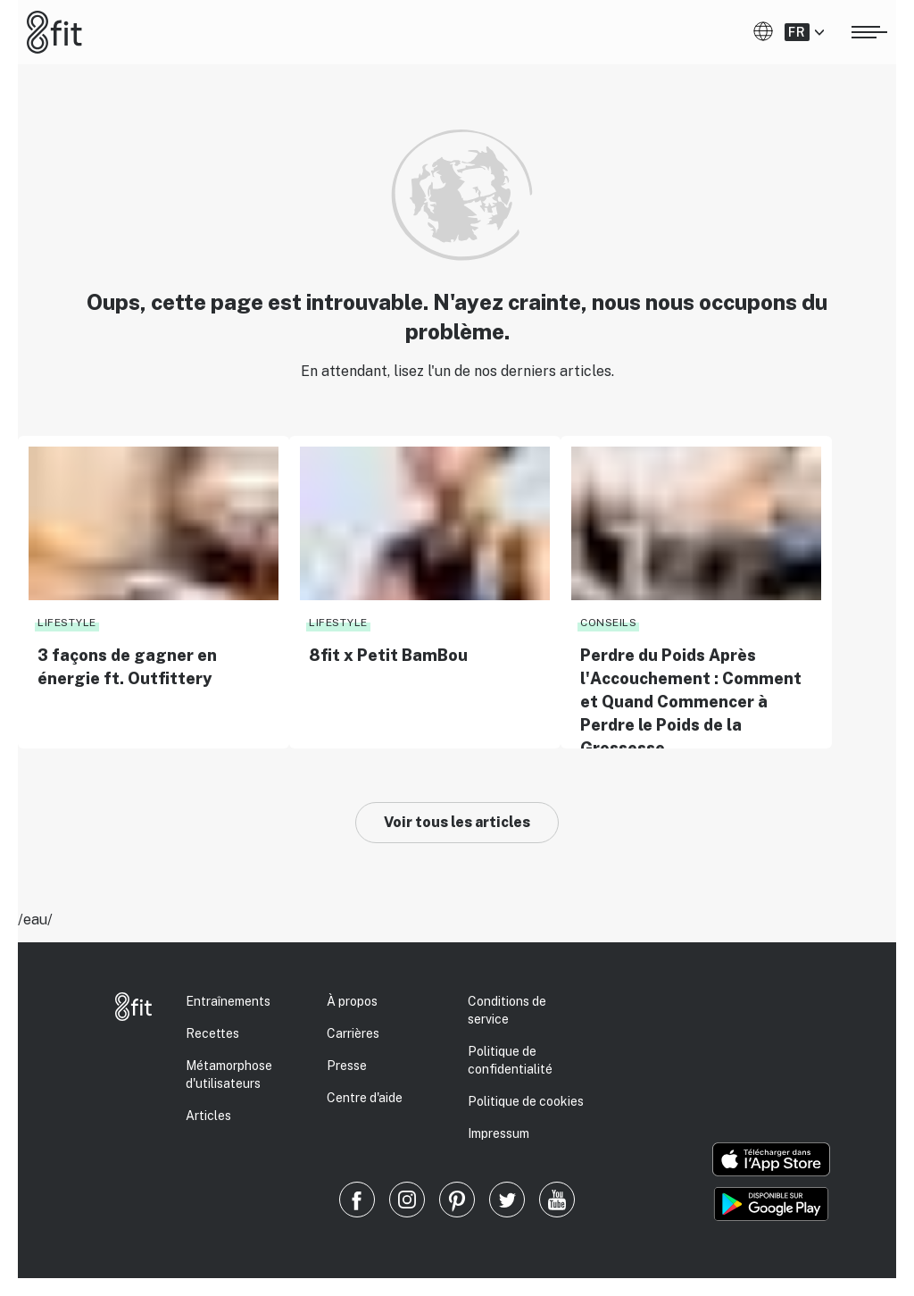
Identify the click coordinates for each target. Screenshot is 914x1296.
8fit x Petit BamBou (388, 655)
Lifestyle (66, 622)
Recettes (212, 1033)
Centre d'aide (365, 1098)
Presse (347, 1065)
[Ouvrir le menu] (869, 29)
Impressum (498, 1133)
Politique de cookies (526, 1101)
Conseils (608, 622)
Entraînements (228, 1001)
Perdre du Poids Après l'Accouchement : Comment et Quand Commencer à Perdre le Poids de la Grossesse (691, 701)
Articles (208, 1115)
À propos (352, 1001)
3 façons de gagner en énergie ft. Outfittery (127, 667)
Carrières (353, 1033)
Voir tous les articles (457, 822)
